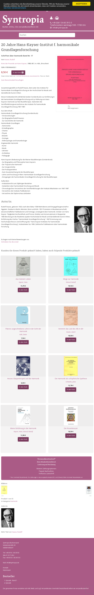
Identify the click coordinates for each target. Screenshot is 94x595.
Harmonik (13, 501)
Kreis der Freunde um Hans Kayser (14, 63)
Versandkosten (46, 588)
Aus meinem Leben (23, 279)
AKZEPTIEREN (81, 4)
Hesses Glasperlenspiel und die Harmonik (23, 378)
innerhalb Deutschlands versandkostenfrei (27, 76)
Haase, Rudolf (9, 59)
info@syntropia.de (60, 27)
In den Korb (18, 72)
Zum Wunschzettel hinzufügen (12, 80)
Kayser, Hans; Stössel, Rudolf (23, 431)
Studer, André (70, 332)
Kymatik (8, 583)
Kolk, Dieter (23, 334)
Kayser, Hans (23, 282)
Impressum (7, 570)
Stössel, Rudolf (71, 282)
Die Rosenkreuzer (71, 428)
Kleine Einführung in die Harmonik (23, 428)
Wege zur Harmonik (71, 279)
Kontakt (5, 568)
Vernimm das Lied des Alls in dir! (70, 329)
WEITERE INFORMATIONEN (15, 8)
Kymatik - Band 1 (11, 580)
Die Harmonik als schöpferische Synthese (71, 378)
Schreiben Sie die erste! (9, 242)
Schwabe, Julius (71, 382)
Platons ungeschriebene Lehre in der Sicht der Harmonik (23, 330)
